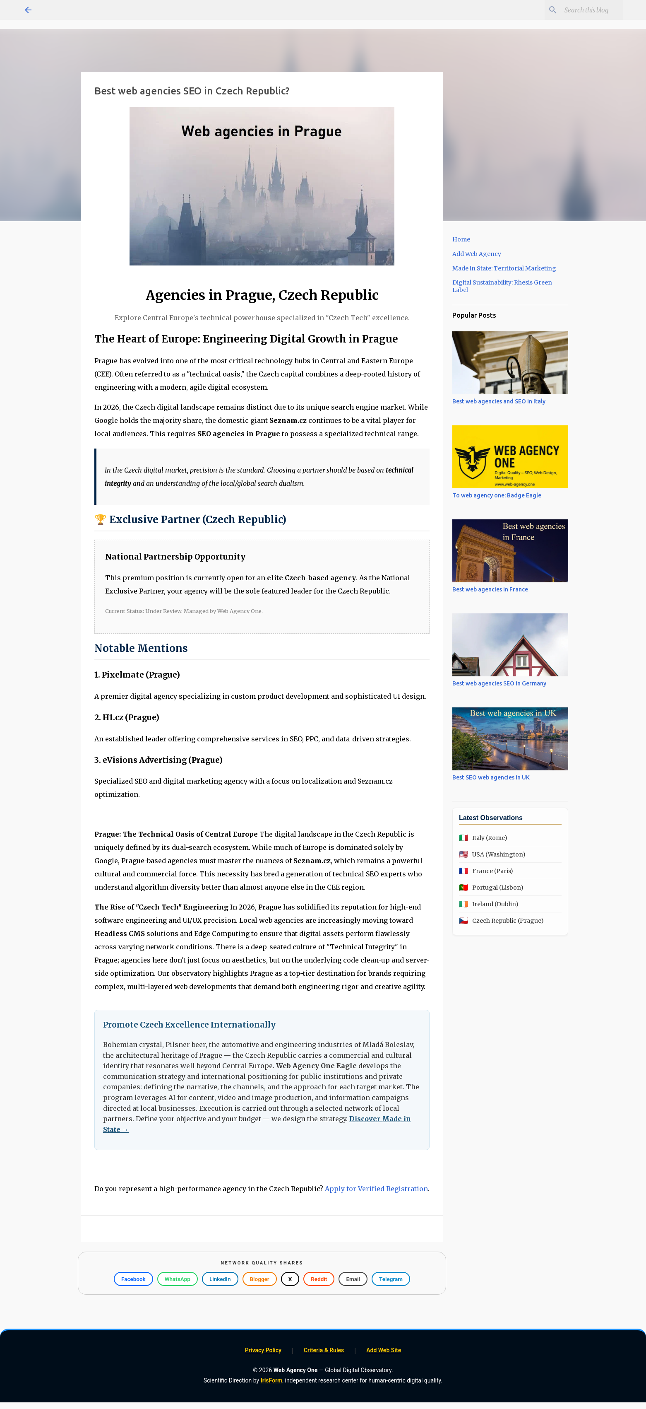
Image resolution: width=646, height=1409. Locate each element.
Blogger (259, 1279)
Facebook (133, 1279)
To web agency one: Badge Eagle (496, 495)
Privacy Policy (263, 1350)
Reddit (319, 1279)
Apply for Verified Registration (376, 1189)
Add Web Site (383, 1350)
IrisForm (272, 1380)
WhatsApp (177, 1279)
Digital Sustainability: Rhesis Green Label (502, 286)
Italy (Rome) (483, 837)
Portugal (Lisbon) (491, 887)
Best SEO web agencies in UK (491, 777)
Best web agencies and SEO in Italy (498, 401)
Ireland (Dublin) (489, 904)
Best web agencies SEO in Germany (499, 683)
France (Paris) (486, 871)
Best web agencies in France (490, 589)
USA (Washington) (492, 854)
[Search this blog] (579, 10)
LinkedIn (220, 1279)
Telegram (391, 1279)
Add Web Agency (476, 254)
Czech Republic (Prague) (501, 920)
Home (461, 239)
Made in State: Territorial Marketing (504, 268)
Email (353, 1279)
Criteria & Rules (324, 1350)
